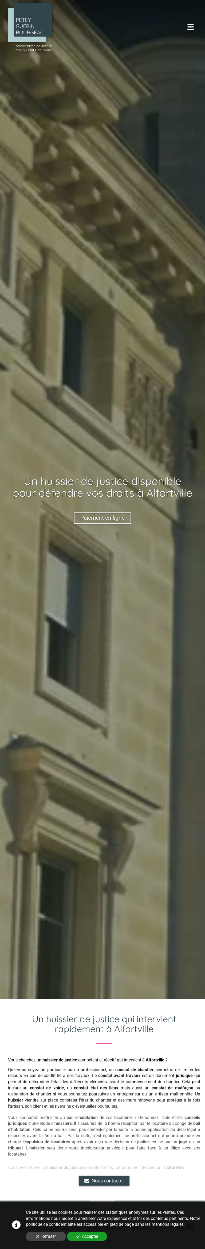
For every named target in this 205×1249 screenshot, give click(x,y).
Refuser (46, 1236)
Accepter (87, 1236)
